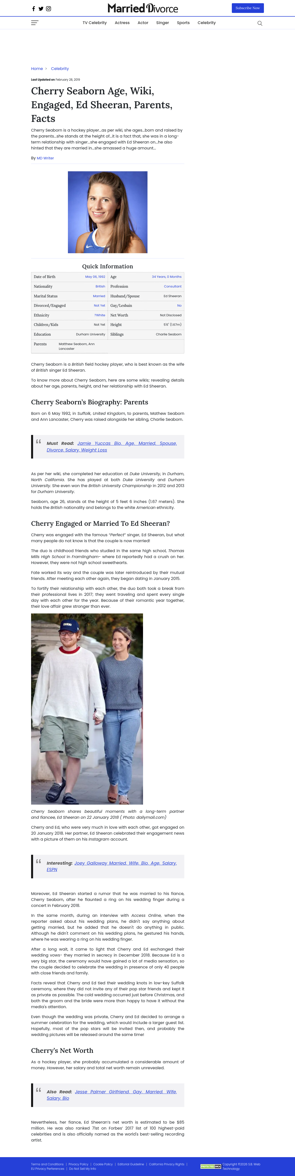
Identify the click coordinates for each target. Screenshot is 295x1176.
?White (100, 315)
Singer (162, 23)
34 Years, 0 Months (167, 277)
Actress (122, 23)
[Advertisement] (71, 39)
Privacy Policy (79, 1164)
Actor (143, 23)
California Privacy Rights (166, 1164)
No (179, 305)
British (100, 286)
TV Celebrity (95, 23)
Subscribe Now (248, 8)
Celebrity (207, 23)
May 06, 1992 (95, 277)
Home (37, 68)
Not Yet (99, 305)
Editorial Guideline (131, 1164)
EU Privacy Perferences (47, 1169)
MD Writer (45, 158)
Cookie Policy (103, 1164)
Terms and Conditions (47, 1164)
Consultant (173, 286)
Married (99, 296)
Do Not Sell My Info (82, 1169)
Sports (183, 23)
